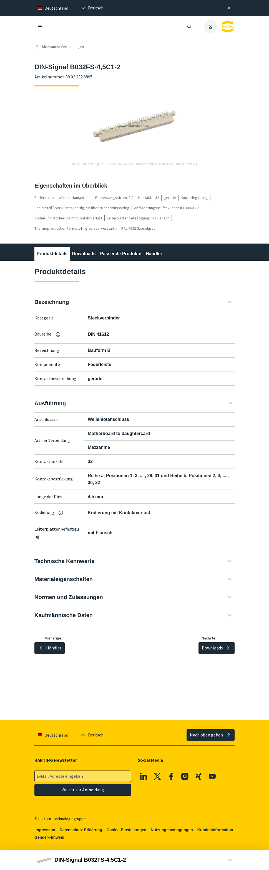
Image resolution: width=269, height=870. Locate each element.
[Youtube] (212, 776)
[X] (157, 776)
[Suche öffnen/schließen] (189, 26)
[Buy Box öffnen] (134, 860)
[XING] (199, 776)
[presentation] (91, 8)
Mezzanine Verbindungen (59, 47)
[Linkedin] (144, 776)
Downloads (83, 253)
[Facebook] (171, 776)
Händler (154, 253)
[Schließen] (229, 8)
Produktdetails (52, 253)
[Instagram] (185, 776)
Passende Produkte (121, 253)
